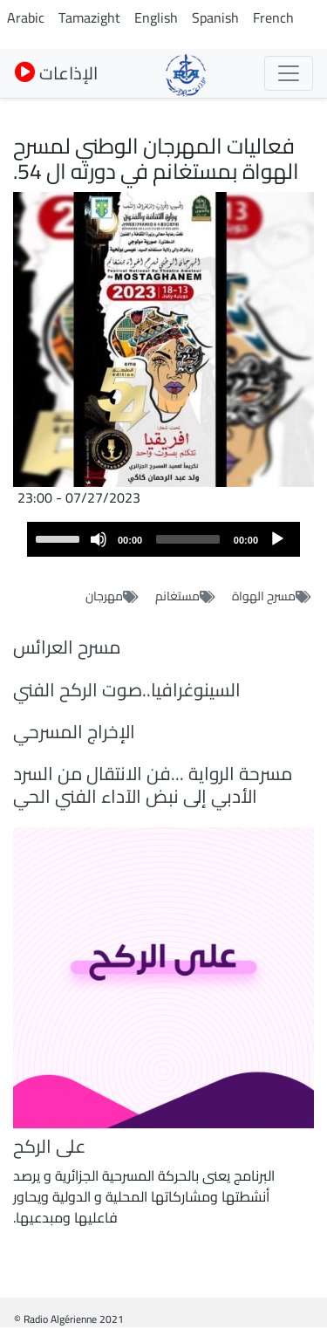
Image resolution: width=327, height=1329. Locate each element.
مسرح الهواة (264, 596)
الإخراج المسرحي (74, 732)
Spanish (215, 17)
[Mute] (98, 539)
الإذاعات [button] (56, 73)
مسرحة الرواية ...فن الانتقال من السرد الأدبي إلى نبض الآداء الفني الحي (152, 784)
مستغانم (177, 596)
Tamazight (89, 17)
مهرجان (104, 596)
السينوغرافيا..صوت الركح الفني (127, 690)
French (273, 17)
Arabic (25, 17)
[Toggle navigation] (288, 73)
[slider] (188, 539)
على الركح (49, 1146)
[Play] (277, 539)
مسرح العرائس (66, 647)
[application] (163, 539)
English (156, 17)
